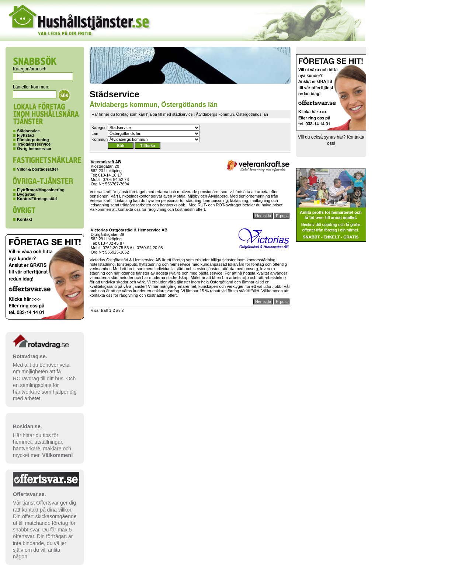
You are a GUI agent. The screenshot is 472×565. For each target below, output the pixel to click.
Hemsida (263, 215)
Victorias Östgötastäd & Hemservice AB (129, 230)
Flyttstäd (25, 135)
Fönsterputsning (33, 139)
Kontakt (24, 219)
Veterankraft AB (106, 162)
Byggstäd (26, 194)
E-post (282, 215)
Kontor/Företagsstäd (37, 198)
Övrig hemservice (34, 148)
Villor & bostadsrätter (37, 169)
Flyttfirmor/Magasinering (41, 190)
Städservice (28, 131)
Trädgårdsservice (34, 144)
